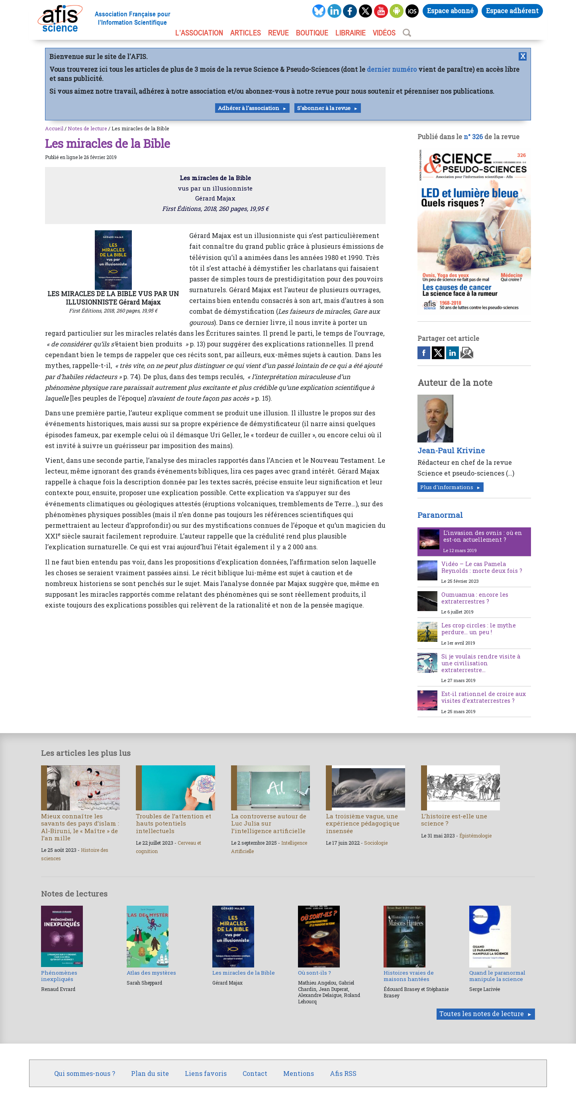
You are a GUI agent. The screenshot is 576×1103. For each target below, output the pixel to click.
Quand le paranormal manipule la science (497, 976)
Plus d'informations (446, 487)
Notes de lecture (87, 128)
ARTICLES (245, 32)
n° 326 (473, 136)
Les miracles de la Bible (243, 972)
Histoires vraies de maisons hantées (409, 976)
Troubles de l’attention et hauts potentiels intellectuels (173, 823)
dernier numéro (392, 69)
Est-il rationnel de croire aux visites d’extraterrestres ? (483, 697)
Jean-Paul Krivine (451, 450)
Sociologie (376, 843)
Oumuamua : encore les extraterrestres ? (474, 598)
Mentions (298, 1073)
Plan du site (150, 1073)
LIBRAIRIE (350, 32)
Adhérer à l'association (248, 108)
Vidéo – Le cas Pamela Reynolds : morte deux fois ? (481, 567)
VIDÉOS (384, 32)
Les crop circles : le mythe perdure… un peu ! (478, 628)
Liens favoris (206, 1073)
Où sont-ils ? (314, 972)
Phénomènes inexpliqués (59, 976)
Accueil (54, 128)
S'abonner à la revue (324, 108)
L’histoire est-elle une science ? (454, 819)
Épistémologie (475, 835)
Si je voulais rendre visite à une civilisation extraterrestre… (480, 663)
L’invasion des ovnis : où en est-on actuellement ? (482, 536)
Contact (255, 1073)
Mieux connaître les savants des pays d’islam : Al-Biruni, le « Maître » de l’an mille (80, 827)
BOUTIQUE (312, 32)
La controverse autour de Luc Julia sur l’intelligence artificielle (268, 823)
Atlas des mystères (151, 972)
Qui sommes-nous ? (84, 1073)
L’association (199, 32)
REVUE (278, 32)
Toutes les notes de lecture (481, 1013)
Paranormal (440, 515)
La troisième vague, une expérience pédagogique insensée (363, 823)
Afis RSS (343, 1073)
